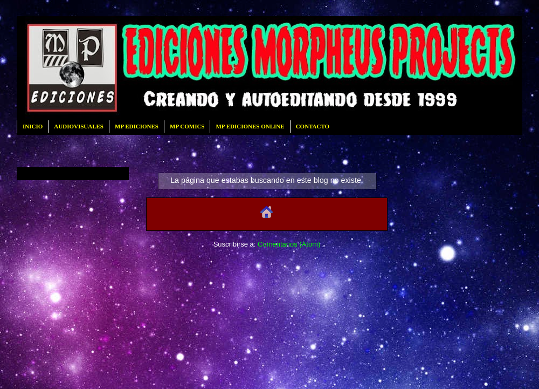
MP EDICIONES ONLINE (250, 126)
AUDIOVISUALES (78, 126)
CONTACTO (313, 126)
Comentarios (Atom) (289, 244)
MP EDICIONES (136, 126)
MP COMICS (187, 126)
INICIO (33, 126)
